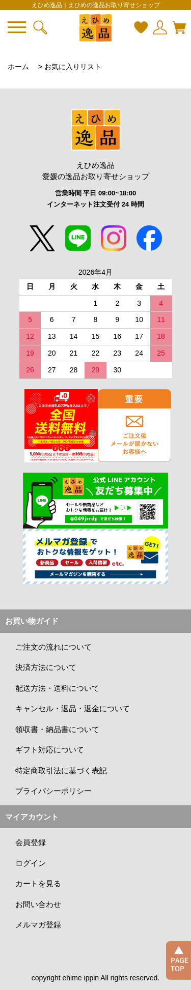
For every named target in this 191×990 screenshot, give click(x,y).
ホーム (18, 67)
